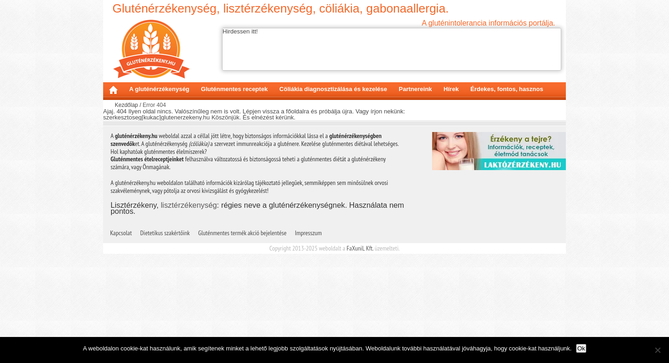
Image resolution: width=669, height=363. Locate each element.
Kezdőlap (113, 89)
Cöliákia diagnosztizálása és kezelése (333, 89)
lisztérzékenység (189, 205)
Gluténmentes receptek (234, 89)
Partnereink (415, 89)
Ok (581, 348)
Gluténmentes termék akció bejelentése (242, 233)
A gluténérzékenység (159, 89)
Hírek (451, 89)
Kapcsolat (121, 233)
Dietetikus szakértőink (165, 233)
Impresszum (308, 233)
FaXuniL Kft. (360, 248)
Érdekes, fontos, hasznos (506, 89)
